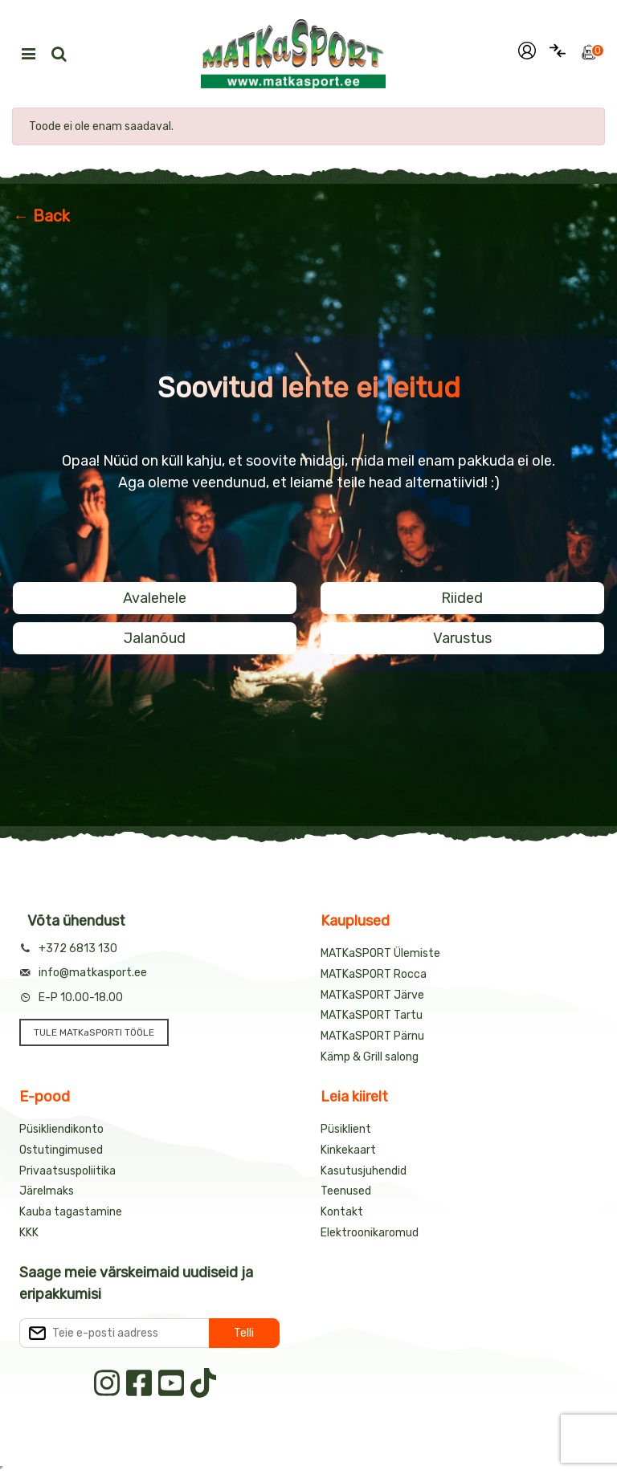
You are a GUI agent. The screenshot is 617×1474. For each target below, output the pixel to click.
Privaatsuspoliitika (67, 1171)
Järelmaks (46, 1191)
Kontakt (342, 1212)
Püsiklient (346, 1129)
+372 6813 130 (78, 948)
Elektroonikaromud (370, 1233)
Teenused (346, 1191)
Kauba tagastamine (70, 1212)
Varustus (462, 638)
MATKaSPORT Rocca (374, 974)
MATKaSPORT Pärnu (372, 1036)
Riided (462, 598)
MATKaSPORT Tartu (372, 1015)
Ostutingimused (61, 1150)
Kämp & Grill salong (370, 1057)
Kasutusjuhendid (364, 1171)
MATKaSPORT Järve (372, 995)
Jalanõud (155, 638)
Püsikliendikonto (61, 1129)
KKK (29, 1233)
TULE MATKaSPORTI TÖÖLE (94, 1032)
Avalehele (154, 598)
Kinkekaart (348, 1150)
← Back (41, 216)
